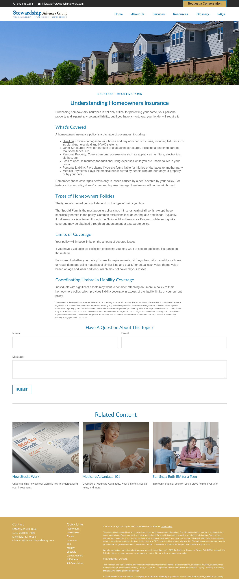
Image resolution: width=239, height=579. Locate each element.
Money (71, 547)
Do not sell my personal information (171, 553)
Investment (73, 532)
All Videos (72, 559)
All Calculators (75, 563)
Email (125, 333)
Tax (69, 544)
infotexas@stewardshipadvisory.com (61, 3)
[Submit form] (21, 389)
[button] (118, 14)
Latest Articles (75, 555)
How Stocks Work (25, 477)
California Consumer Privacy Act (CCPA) (195, 550)
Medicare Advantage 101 (101, 477)
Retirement (73, 528)
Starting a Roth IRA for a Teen (175, 477)
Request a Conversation (204, 3)
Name (16, 333)
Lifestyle (71, 551)
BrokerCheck (167, 526)
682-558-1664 (22, 3)
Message (18, 356)
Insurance (72, 540)
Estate (70, 536)
